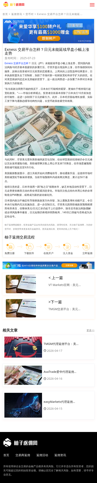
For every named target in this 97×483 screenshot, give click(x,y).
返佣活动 (42, 455)
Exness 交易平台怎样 (16, 63)
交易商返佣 (22, 455)
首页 (5, 14)
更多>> (90, 330)
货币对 (30, 14)
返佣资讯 (16, 14)
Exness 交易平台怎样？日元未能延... (59, 14)
